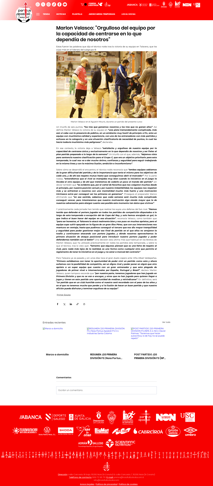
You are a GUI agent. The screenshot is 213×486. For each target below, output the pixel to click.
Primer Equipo (64, 295)
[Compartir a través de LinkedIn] (71, 304)
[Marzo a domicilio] (62, 338)
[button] (84, 4)
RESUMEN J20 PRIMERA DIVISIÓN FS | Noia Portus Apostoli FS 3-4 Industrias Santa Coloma (106, 356)
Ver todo (166, 322)
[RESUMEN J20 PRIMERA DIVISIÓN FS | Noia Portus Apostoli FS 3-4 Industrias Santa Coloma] (106, 338)
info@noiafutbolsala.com (106, 480)
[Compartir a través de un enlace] (77, 304)
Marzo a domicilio (57, 354)
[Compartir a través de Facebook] (57, 304)
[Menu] (38, 14)
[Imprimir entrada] (84, 304)
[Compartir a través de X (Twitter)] (64, 304)
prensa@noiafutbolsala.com (128, 477)
